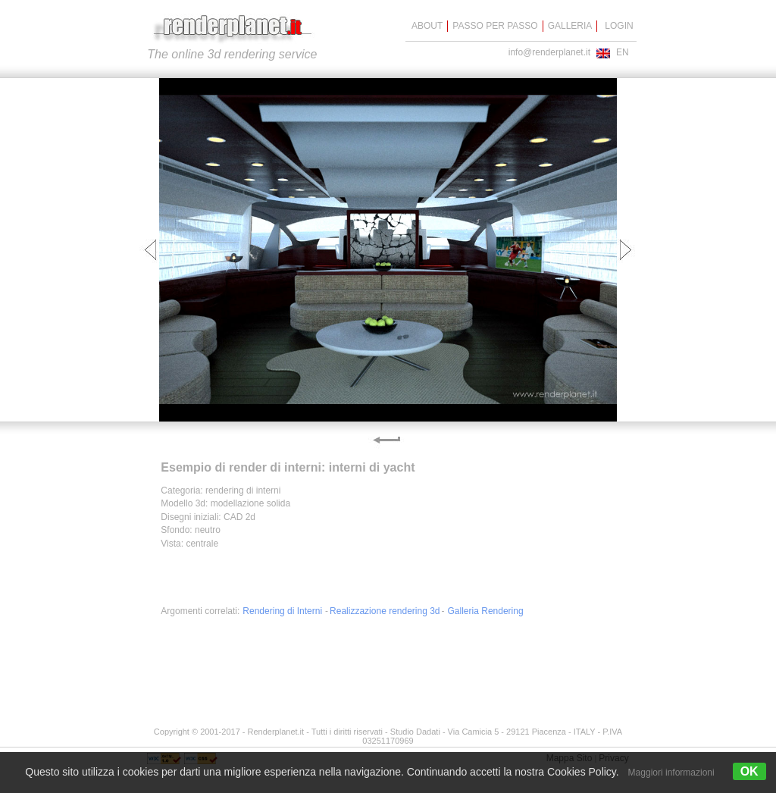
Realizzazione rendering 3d (385, 611)
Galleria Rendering (486, 611)
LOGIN (619, 25)
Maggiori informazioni (671, 772)
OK (749, 771)
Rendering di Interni (282, 611)
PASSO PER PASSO (494, 25)
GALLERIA (570, 25)
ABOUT (427, 25)
